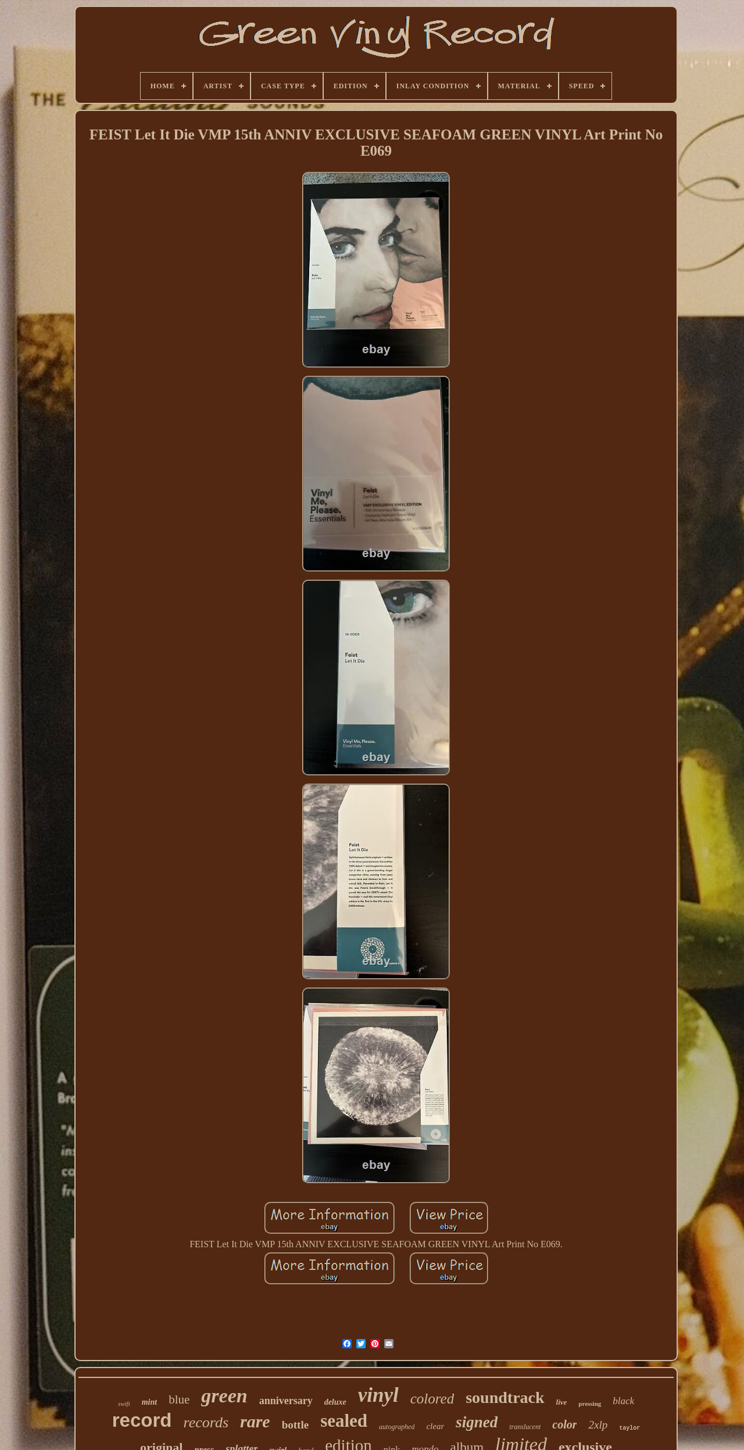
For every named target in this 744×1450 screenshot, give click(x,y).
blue (179, 1399)
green (224, 1395)
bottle (295, 1425)
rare (255, 1421)
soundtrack (505, 1397)
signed (477, 1422)
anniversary (286, 1400)
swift (124, 1403)
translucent (525, 1427)
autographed (396, 1427)
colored (432, 1398)
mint (149, 1402)
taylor (629, 1428)
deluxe (335, 1402)
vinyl (378, 1395)
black (623, 1400)
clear (435, 1426)
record (142, 1420)
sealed (343, 1420)
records (206, 1422)
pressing (589, 1403)
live (561, 1402)
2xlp (597, 1425)
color (564, 1424)
